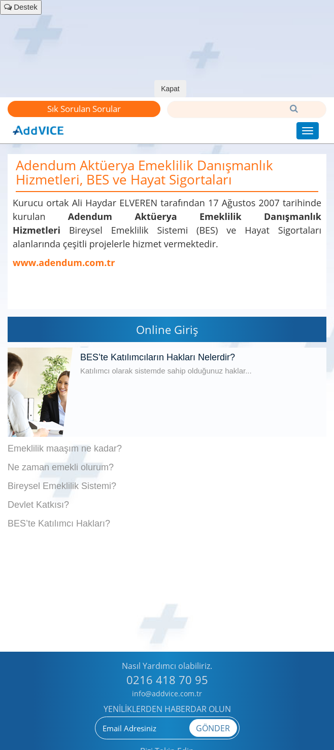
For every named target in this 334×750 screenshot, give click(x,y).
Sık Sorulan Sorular (84, 109)
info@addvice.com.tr (167, 693)
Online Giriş (167, 329)
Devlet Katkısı (36, 505)
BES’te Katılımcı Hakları (56, 523)
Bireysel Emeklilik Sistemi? (62, 486)
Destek (21, 7)
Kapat (170, 89)
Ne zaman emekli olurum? (61, 467)
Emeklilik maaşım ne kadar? (65, 448)
